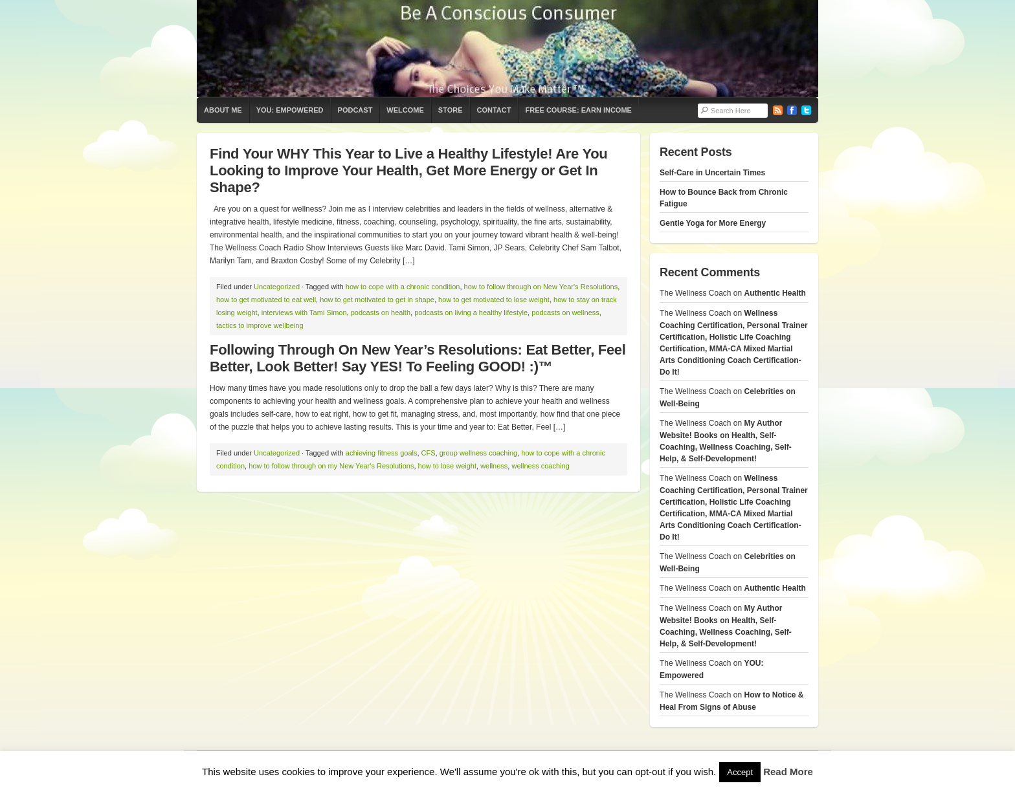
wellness (494, 466)
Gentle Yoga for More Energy (713, 223)
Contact (494, 110)
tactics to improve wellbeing (260, 325)
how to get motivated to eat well (266, 299)
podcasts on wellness (565, 312)
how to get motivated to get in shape (377, 299)
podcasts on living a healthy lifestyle (471, 312)
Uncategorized (277, 287)
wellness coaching (540, 466)
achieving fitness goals (382, 453)
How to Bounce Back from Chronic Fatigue (724, 198)
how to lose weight (447, 466)
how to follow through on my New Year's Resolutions (331, 466)
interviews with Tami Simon (304, 312)
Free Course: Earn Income (578, 110)
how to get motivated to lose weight (494, 299)
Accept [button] (740, 772)
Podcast (355, 110)
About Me (223, 110)
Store (450, 110)
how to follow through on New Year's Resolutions (541, 287)
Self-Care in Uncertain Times (712, 172)
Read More (788, 771)
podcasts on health (380, 312)
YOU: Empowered (290, 110)
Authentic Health (775, 293)
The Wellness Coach (507, 48)
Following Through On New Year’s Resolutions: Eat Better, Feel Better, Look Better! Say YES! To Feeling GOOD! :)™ (418, 358)
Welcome (404, 110)
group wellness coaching (478, 453)
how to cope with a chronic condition (403, 287)
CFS (428, 453)
